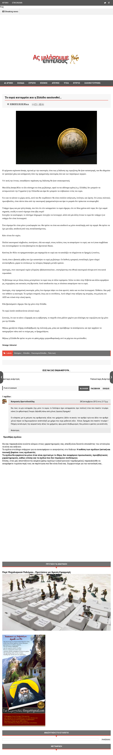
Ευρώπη (32, 83)
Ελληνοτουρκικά (92, 83)
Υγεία (66, 83)
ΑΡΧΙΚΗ (5, 3)
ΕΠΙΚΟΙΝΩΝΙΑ (17, 3)
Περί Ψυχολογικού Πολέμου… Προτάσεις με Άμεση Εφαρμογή (36, 572)
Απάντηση (15, 431)
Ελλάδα (20, 83)
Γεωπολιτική (10, 89)
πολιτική (52, 353)
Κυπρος (76, 83)
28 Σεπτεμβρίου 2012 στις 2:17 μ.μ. (94, 402)
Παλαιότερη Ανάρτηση (100, 379)
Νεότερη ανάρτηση (10, 379)
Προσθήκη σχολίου (12, 437)
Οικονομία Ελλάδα (38, 353)
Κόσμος (43, 83)
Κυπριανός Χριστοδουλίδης (23, 402)
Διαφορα (24, 89)
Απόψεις (55, 83)
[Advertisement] (56, 36)
